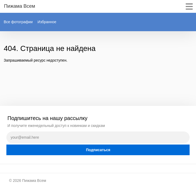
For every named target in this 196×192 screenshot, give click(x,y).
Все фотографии (18, 22)
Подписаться (98, 150)
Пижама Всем (34, 180)
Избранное (46, 22)
